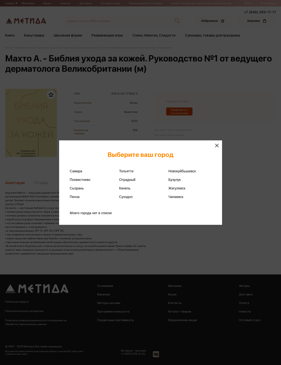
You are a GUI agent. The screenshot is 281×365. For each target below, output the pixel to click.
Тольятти (126, 171)
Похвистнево (80, 180)
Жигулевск (176, 188)
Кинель (124, 188)
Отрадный (127, 180)
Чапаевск (175, 197)
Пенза (75, 197)
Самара (76, 171)
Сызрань (77, 188)
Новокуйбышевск (182, 171)
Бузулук (174, 180)
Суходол (126, 197)
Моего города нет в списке (91, 213)
